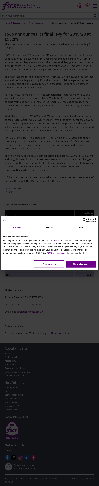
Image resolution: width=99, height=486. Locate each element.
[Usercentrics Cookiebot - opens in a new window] (84, 220)
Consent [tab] (17, 227)
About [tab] (82, 227)
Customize (49, 264)
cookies (57, 240)
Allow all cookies (80, 264)
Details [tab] (49, 227)
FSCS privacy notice (57, 253)
